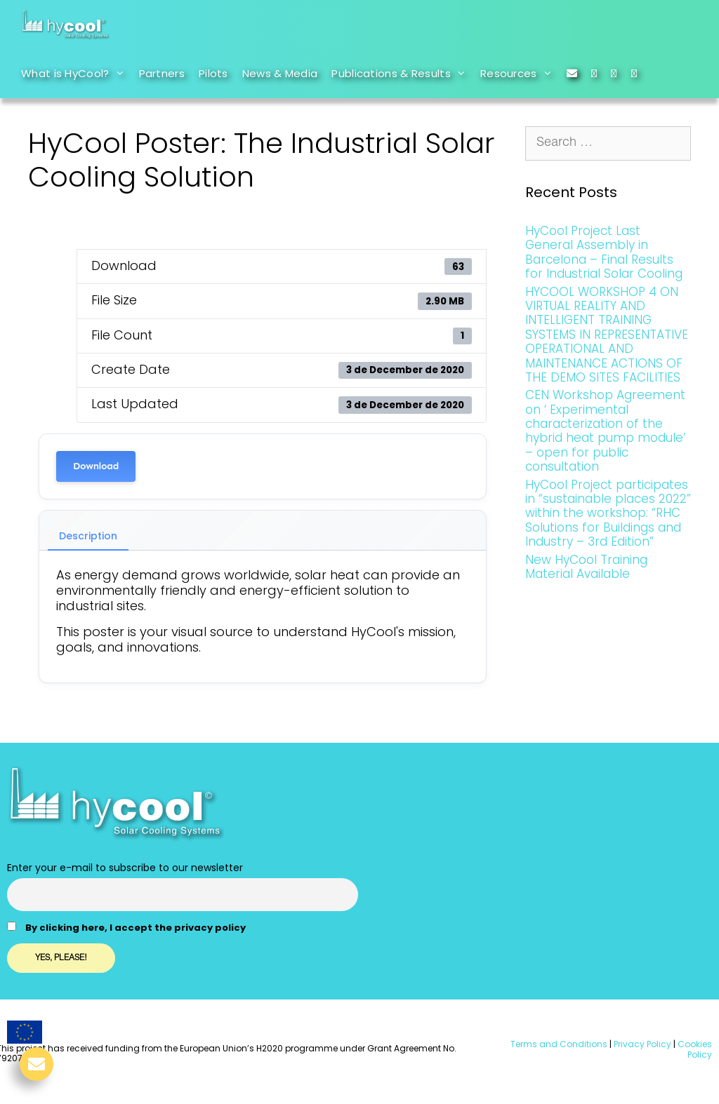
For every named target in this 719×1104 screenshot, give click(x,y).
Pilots (213, 73)
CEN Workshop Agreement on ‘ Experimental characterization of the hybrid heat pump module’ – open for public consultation (605, 430)
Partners (162, 73)
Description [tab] (88, 536)
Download (96, 466)
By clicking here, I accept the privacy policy (135, 927)
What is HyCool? (76, 73)
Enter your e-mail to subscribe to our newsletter (125, 868)
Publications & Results (402, 73)
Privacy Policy (641, 1044)
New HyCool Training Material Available (586, 566)
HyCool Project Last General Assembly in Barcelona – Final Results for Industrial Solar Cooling (603, 252)
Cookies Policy (693, 1049)
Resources (520, 73)
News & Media (280, 73)
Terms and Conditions (558, 1044)
